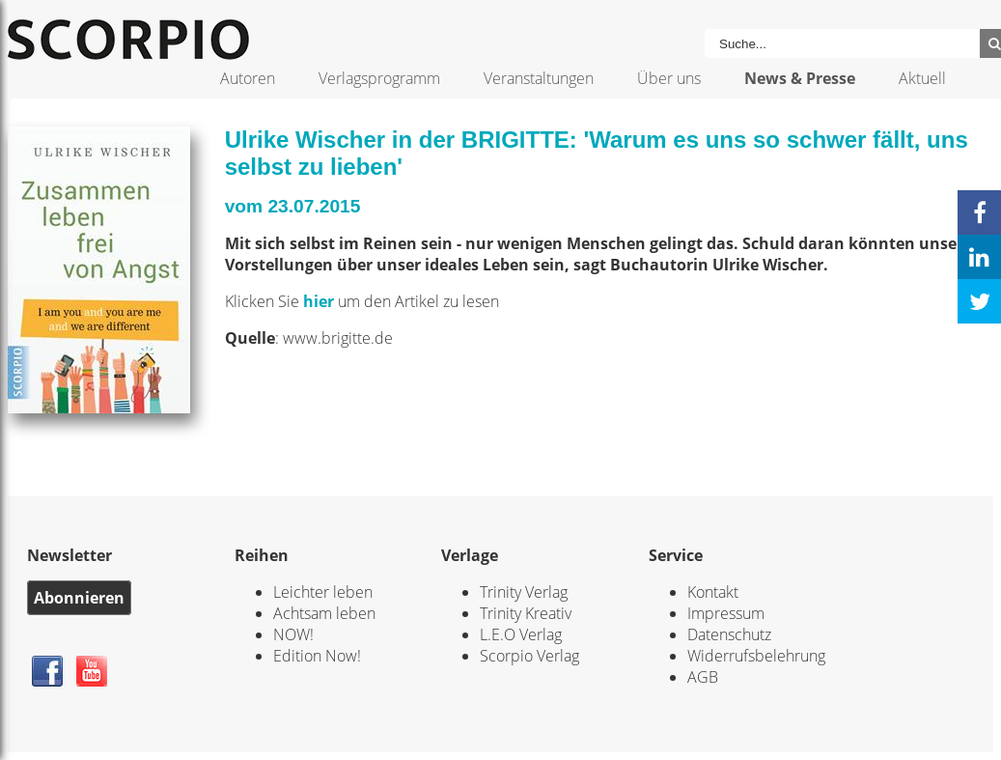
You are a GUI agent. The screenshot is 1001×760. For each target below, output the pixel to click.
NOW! (293, 634)
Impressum (726, 613)
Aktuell (922, 78)
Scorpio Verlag (529, 655)
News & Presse (799, 78)
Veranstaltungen (539, 78)
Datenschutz (729, 634)
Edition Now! (317, 655)
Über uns (669, 78)
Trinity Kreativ (525, 613)
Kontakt (712, 592)
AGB (702, 677)
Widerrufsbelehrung (756, 655)
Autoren (247, 78)
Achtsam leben (324, 613)
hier (320, 301)
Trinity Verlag (524, 592)
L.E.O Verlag (521, 634)
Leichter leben (323, 592)
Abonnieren (79, 597)
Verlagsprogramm (379, 78)
